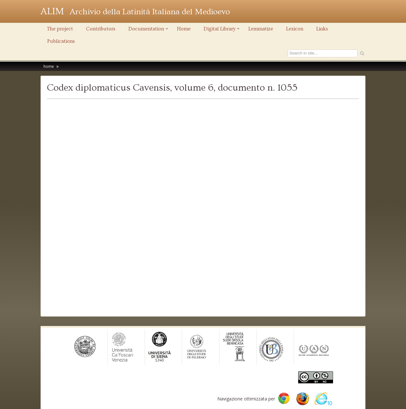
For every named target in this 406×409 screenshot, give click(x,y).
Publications (61, 41)
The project (60, 29)
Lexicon (294, 29)
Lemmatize (260, 29)
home (48, 66)
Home (184, 29)
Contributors (100, 29)
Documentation (148, 30)
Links (322, 29)
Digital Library (222, 30)
